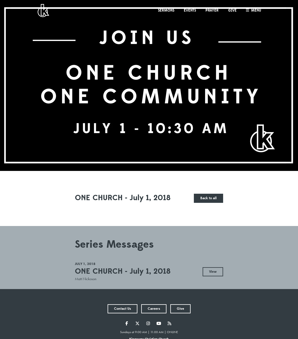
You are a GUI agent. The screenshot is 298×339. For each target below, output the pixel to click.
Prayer (212, 10)
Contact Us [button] (122, 309)
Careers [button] (154, 309)
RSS (170, 323)
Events (190, 10)
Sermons (166, 10)
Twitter (138, 323)
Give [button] (180, 309)
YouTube (159, 323)
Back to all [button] (208, 198)
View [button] (213, 271)
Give (232, 10)
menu (252, 10)
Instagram (149, 323)
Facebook (127, 323)
